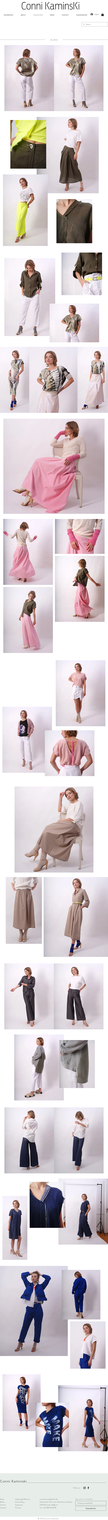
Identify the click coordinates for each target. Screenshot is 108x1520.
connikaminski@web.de (49, 1499)
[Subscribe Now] (90, 1508)
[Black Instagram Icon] (84, 1487)
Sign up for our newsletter (84, 1499)
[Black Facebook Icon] (88, 1487)
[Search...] (94, 24)
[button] (102, 14)
